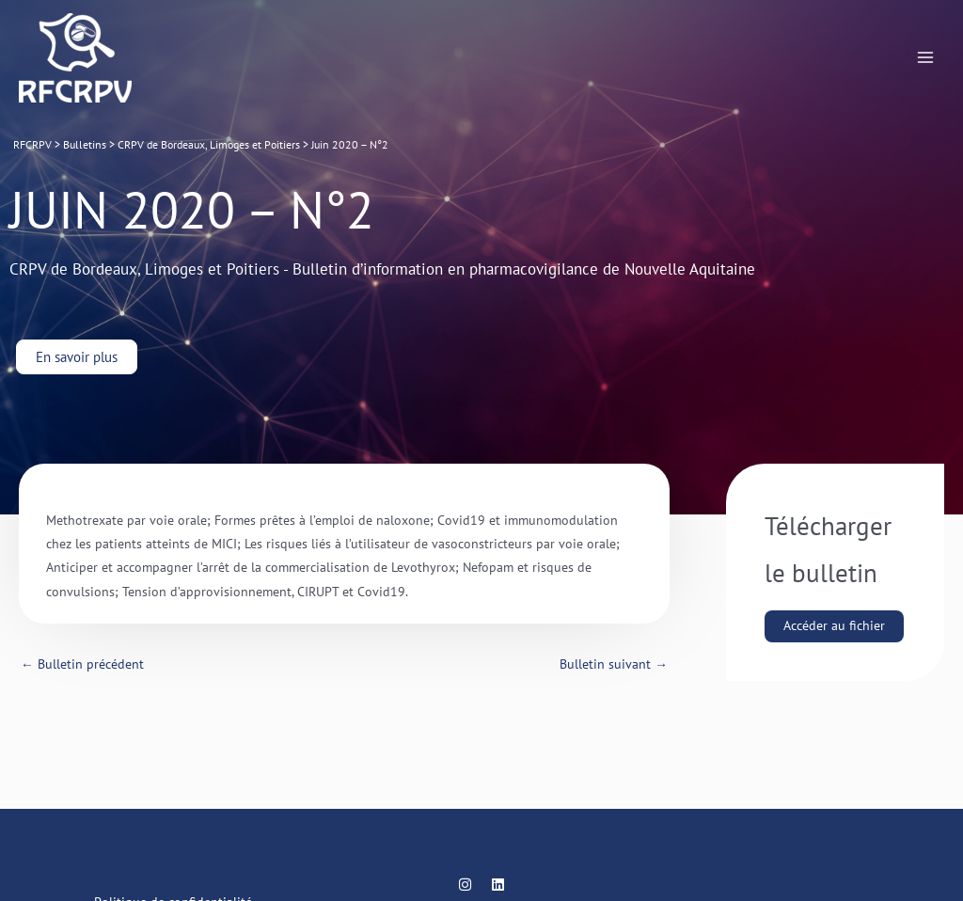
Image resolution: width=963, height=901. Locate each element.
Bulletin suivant (614, 664)
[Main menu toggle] (926, 58)
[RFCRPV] (75, 58)
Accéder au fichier (834, 625)
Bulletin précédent (82, 664)
